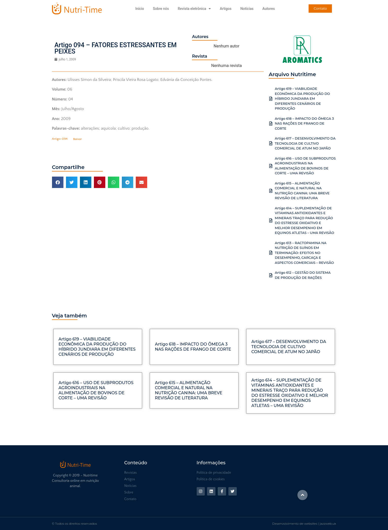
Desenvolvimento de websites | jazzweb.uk (304, 523)
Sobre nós (161, 9)
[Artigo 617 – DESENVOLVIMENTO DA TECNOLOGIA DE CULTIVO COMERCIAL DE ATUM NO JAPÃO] (271, 143)
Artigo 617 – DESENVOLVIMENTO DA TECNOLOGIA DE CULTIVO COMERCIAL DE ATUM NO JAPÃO (305, 143)
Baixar (77, 139)
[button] (57, 182)
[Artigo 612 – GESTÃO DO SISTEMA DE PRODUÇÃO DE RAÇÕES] (271, 275)
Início (139, 9)
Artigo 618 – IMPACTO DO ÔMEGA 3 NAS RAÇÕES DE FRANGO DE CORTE (304, 123)
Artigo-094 (60, 139)
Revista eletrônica (194, 8)
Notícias (247, 9)
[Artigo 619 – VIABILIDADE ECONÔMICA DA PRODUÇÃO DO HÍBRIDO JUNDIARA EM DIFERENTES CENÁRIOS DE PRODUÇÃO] (271, 99)
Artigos (225, 9)
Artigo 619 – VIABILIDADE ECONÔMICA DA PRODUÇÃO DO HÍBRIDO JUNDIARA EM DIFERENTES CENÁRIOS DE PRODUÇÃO (302, 98)
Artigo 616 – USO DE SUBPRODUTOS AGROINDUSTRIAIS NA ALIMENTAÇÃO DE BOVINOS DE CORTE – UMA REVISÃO (96, 390)
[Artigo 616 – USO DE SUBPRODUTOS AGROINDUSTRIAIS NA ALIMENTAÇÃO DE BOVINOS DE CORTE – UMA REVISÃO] (271, 166)
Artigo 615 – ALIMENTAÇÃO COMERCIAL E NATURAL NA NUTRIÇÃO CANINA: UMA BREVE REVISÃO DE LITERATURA (189, 390)
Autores (268, 9)
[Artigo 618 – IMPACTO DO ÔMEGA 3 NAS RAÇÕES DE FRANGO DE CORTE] (271, 124)
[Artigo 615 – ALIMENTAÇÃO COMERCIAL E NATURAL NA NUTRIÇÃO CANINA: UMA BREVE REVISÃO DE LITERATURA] (271, 191)
